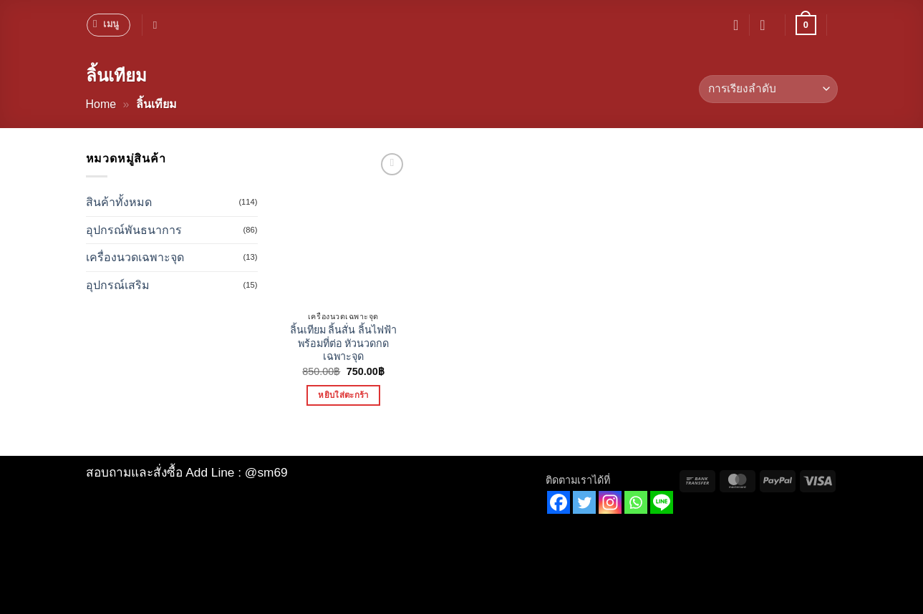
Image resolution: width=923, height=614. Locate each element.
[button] (108, 25)
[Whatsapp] (635, 502)
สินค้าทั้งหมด (119, 202)
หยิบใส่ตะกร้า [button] (343, 395)
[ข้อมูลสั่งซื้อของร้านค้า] (768, 89)
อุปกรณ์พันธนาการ (134, 230)
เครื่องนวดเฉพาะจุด (135, 257)
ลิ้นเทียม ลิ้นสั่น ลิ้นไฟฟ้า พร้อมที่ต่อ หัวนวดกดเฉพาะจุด (343, 343)
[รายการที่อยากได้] (735, 25)
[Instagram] (610, 502)
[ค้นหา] (158, 25)
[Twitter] (584, 502)
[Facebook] (558, 502)
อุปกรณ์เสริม (118, 285)
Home (101, 104)
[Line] (661, 502)
